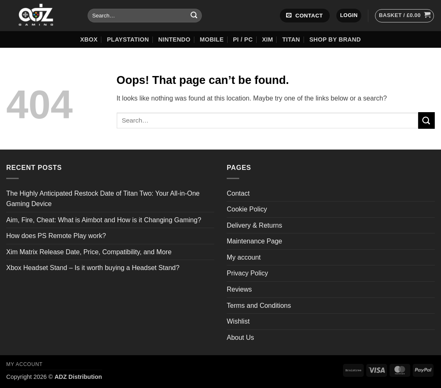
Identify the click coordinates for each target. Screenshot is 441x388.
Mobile (212, 39)
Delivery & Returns (254, 225)
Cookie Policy (247, 209)
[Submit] (194, 16)
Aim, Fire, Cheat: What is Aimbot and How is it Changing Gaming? (103, 219)
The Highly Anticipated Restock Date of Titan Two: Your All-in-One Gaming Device (103, 199)
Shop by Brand (335, 39)
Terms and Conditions (259, 305)
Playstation (128, 39)
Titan (291, 39)
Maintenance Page (254, 241)
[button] (348, 15)
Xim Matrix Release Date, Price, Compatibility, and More (89, 251)
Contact (238, 193)
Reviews (239, 289)
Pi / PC (243, 39)
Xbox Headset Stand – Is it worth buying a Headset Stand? (92, 267)
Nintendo (174, 39)
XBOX (89, 39)
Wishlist (238, 321)
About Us (240, 337)
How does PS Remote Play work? (56, 235)
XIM (267, 39)
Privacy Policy (247, 273)
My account (244, 257)
